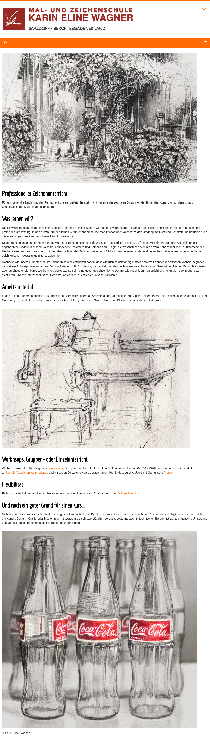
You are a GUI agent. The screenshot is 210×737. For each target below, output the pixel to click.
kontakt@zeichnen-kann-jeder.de (27, 472)
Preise (168, 472)
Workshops (56, 468)
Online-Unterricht (128, 493)
